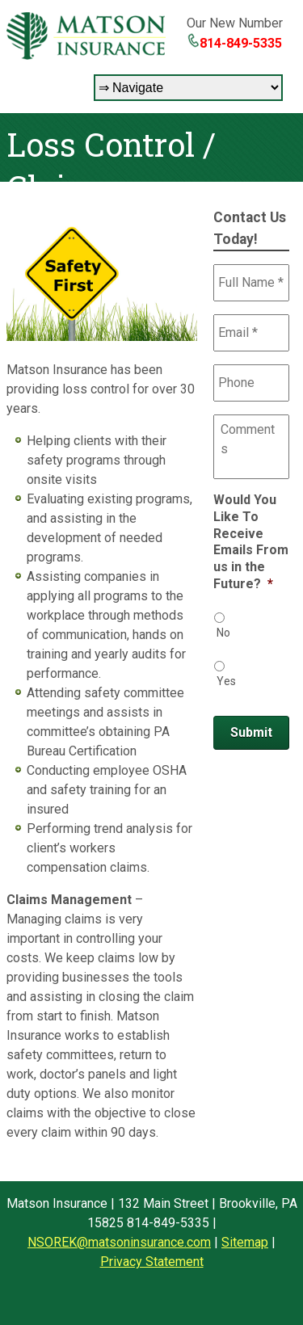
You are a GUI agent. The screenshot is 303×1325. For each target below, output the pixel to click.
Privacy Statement (152, 1261)
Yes (226, 681)
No (223, 632)
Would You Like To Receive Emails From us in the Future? (250, 541)
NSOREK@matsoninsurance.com (119, 1242)
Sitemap (244, 1242)
